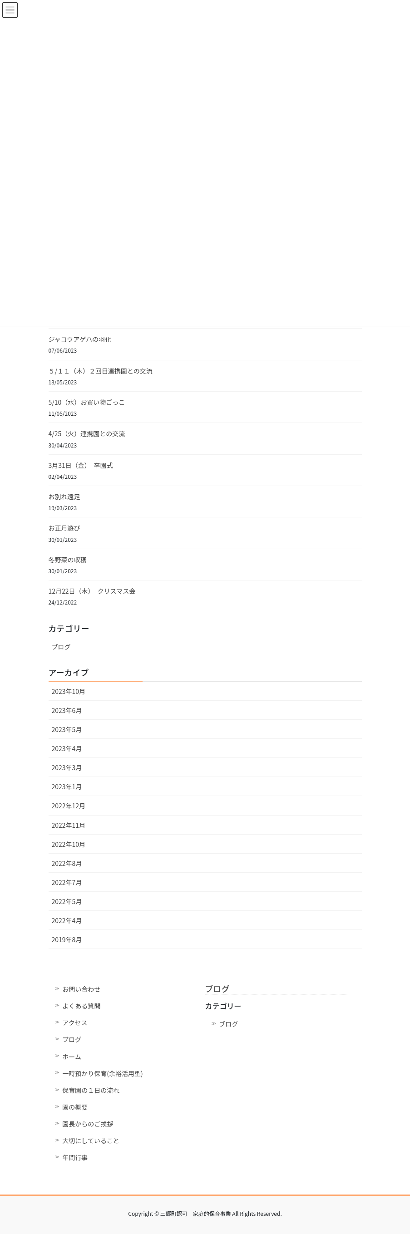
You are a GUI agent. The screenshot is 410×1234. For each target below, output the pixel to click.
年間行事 (75, 1157)
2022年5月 (67, 901)
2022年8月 (67, 863)
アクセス (74, 1022)
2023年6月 (67, 710)
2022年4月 (67, 920)
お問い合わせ (81, 988)
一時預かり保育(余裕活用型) (102, 1073)
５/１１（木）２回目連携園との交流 (101, 370)
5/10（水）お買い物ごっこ (87, 402)
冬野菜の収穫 (68, 559)
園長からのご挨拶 (87, 1123)
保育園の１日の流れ (90, 1090)
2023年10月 (69, 691)
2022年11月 (69, 825)
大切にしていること (90, 1140)
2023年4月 (67, 748)
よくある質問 (81, 1005)
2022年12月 (69, 805)
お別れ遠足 (64, 496)
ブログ (61, 646)
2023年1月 (67, 786)
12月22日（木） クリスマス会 (92, 590)
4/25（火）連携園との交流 (87, 433)
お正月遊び (64, 527)
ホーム (71, 1056)
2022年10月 (69, 844)
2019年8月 (67, 939)
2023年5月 (67, 729)
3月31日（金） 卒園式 (81, 465)
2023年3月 (67, 767)
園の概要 (75, 1106)
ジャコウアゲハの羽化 (80, 339)
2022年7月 (67, 882)
